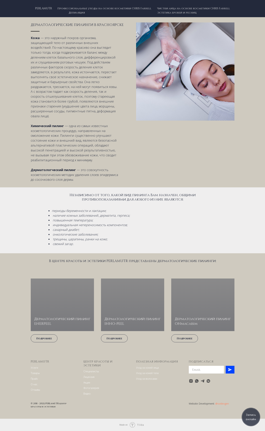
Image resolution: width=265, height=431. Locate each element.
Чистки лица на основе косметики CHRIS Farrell (193, 8)
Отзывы (35, 389)
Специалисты (91, 371)
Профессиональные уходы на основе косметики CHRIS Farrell (104, 8)
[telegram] (202, 381)
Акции (86, 382)
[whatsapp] (197, 381)
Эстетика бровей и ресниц (177, 12)
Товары (35, 373)
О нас (34, 384)
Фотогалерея (91, 388)
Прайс (34, 378)
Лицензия (88, 377)
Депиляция (77, 12)
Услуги (34, 367)
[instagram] (191, 381)
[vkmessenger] (208, 381)
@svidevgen (222, 403)
